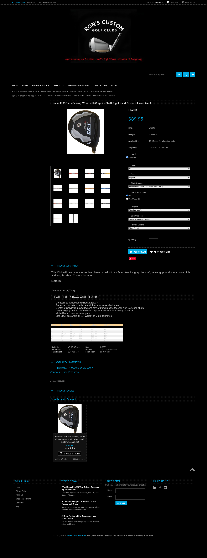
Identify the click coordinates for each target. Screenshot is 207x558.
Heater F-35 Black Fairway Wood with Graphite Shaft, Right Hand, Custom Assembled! (70, 439)
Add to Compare (37, 246)
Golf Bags (16, 136)
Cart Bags (16, 138)
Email (109, 515)
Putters (15, 166)
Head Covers (17, 146)
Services (15, 171)
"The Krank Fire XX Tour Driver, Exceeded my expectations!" (80, 506)
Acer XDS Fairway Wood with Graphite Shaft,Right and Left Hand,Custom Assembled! (29, 226)
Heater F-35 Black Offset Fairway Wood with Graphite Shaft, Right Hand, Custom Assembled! (29, 459)
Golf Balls (16, 114)
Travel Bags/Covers (20, 143)
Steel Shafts (17, 178)
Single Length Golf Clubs (22, 123)
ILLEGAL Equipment (20, 121)
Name (110, 508)
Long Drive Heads (19, 163)
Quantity (132, 240)
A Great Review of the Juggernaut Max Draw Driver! (79, 535)
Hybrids (15, 148)
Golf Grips (16, 118)
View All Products (57, 381)
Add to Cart (138, 251)
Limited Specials (19, 158)
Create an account (51, 2)
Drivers (15, 128)
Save (133, 259)
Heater (132, 110)
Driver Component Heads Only (25, 111)
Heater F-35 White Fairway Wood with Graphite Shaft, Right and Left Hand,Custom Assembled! (29, 342)
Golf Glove (16, 116)
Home (14, 91)
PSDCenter (149, 554)
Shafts (14, 173)
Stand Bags (17, 141)
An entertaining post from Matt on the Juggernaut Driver (79, 521)
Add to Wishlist (20, 246)
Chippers (15, 126)
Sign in (40, 2)
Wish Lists (174, 2)
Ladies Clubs (26, 91)
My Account (31, 2)
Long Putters (17, 168)
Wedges (15, 181)
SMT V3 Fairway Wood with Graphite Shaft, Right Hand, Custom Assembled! (29, 284)
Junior (14, 153)
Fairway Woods (27, 96)
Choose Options (29, 240)
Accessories (17, 109)
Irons (14, 151)
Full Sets (15, 133)
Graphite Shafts (18, 176)
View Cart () (190, 2)
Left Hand (16, 161)
